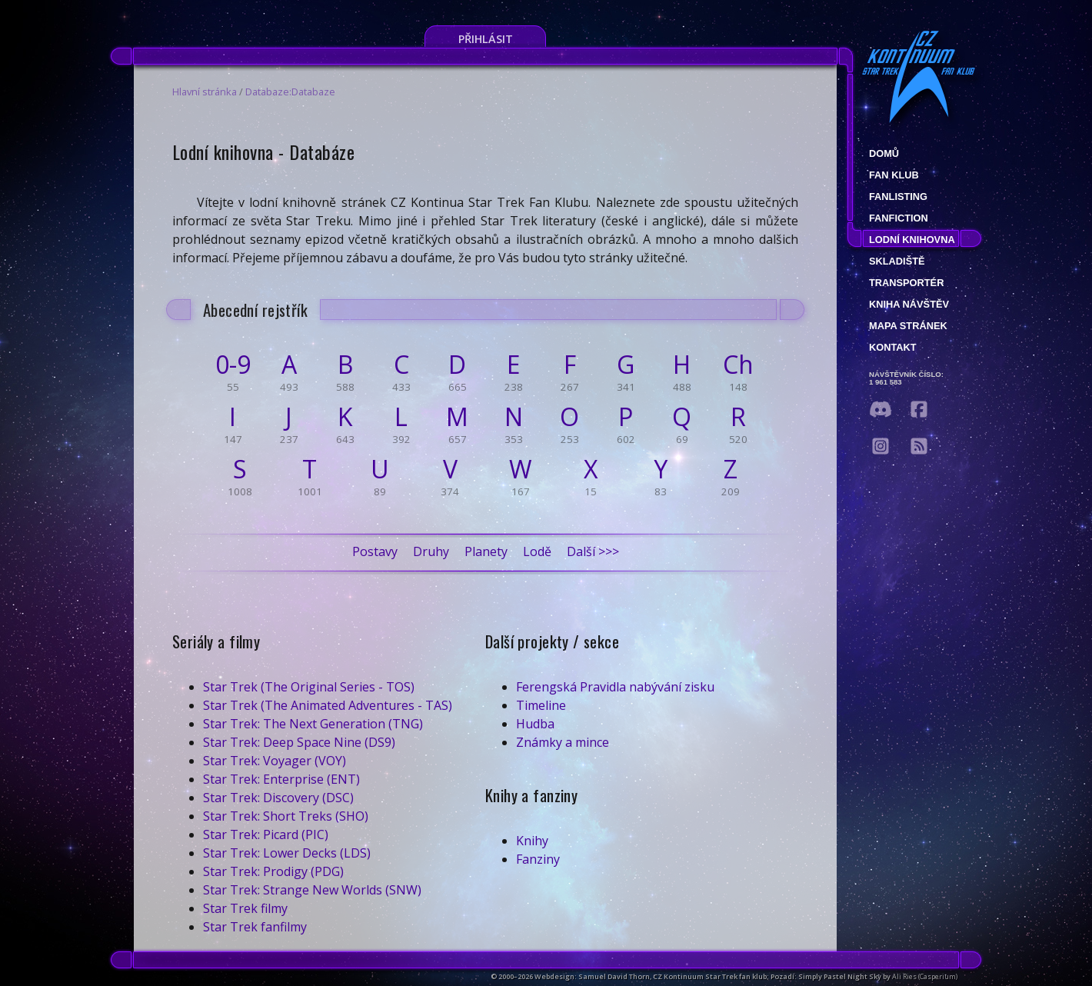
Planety (486, 551)
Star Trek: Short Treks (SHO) (285, 816)
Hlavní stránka (204, 91)
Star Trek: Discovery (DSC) (278, 797)
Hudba (535, 723)
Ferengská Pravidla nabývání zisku (615, 686)
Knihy (532, 840)
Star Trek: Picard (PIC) (265, 834)
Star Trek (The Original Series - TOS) (308, 686)
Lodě (537, 551)
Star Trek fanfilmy (255, 926)
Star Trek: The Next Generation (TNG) (313, 723)
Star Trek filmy (245, 908)
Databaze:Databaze (290, 91)
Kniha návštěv (909, 304)
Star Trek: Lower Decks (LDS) (287, 852)
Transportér (906, 282)
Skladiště (897, 261)
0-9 (233, 364)
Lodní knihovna (912, 239)
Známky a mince (562, 742)
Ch (738, 364)
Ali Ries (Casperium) (924, 976)
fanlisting (898, 196)
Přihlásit (485, 39)
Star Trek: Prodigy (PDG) (273, 871)
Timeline (541, 705)
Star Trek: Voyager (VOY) (274, 760)
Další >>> (593, 551)
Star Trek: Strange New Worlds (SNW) (312, 889)
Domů (884, 153)
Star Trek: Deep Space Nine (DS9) (299, 742)
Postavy (375, 551)
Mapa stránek (908, 325)
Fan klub (894, 175)
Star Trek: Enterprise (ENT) (281, 779)
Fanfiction (898, 218)
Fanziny (538, 859)
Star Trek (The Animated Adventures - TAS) (327, 705)
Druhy (431, 551)
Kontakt (893, 347)
